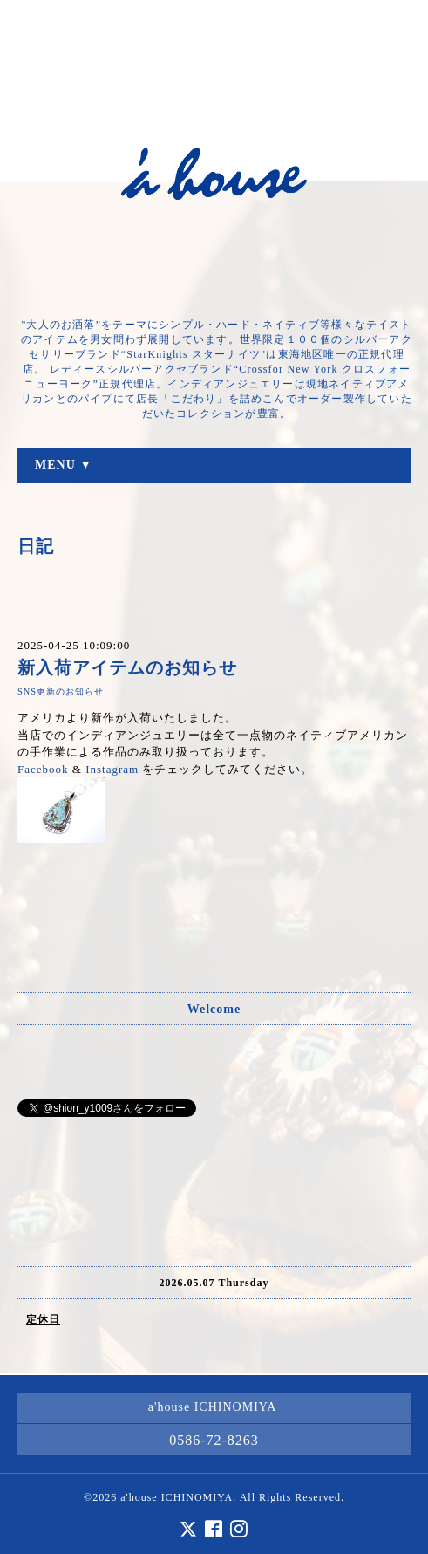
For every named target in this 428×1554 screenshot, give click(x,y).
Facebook (43, 769)
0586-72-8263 (214, 1440)
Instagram (112, 769)
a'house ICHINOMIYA (176, 1497)
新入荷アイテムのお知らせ (127, 668)
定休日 (43, 1319)
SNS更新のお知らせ (60, 691)
